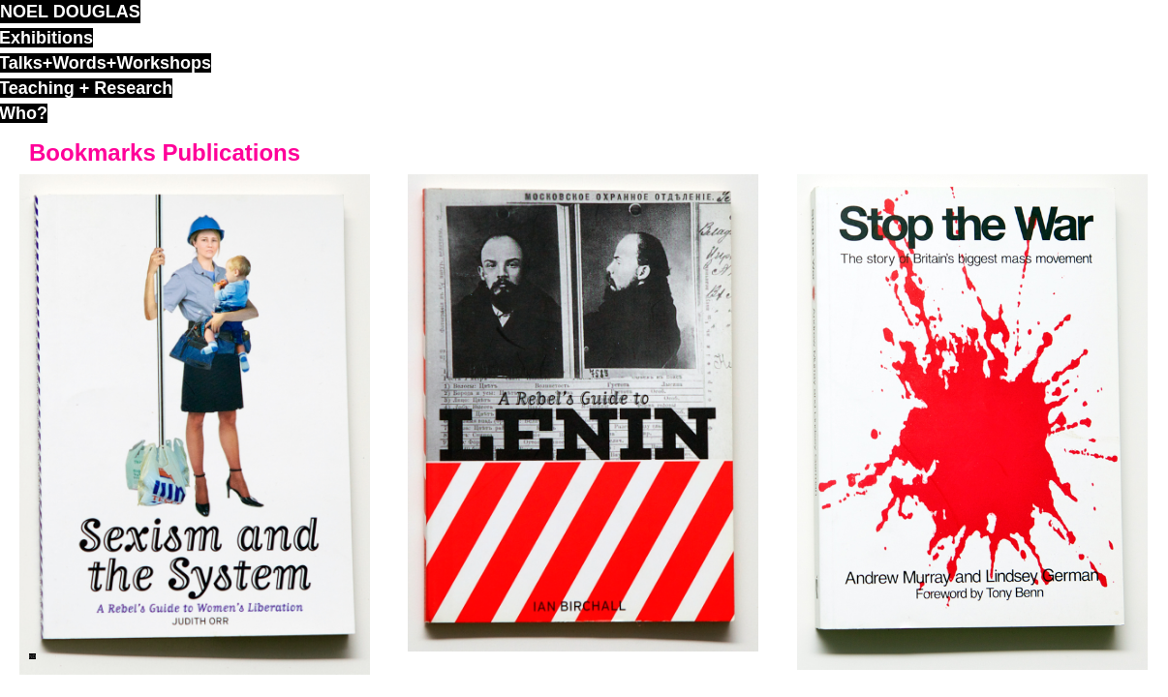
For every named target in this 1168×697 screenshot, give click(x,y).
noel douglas (70, 11)
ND (32, 656)
